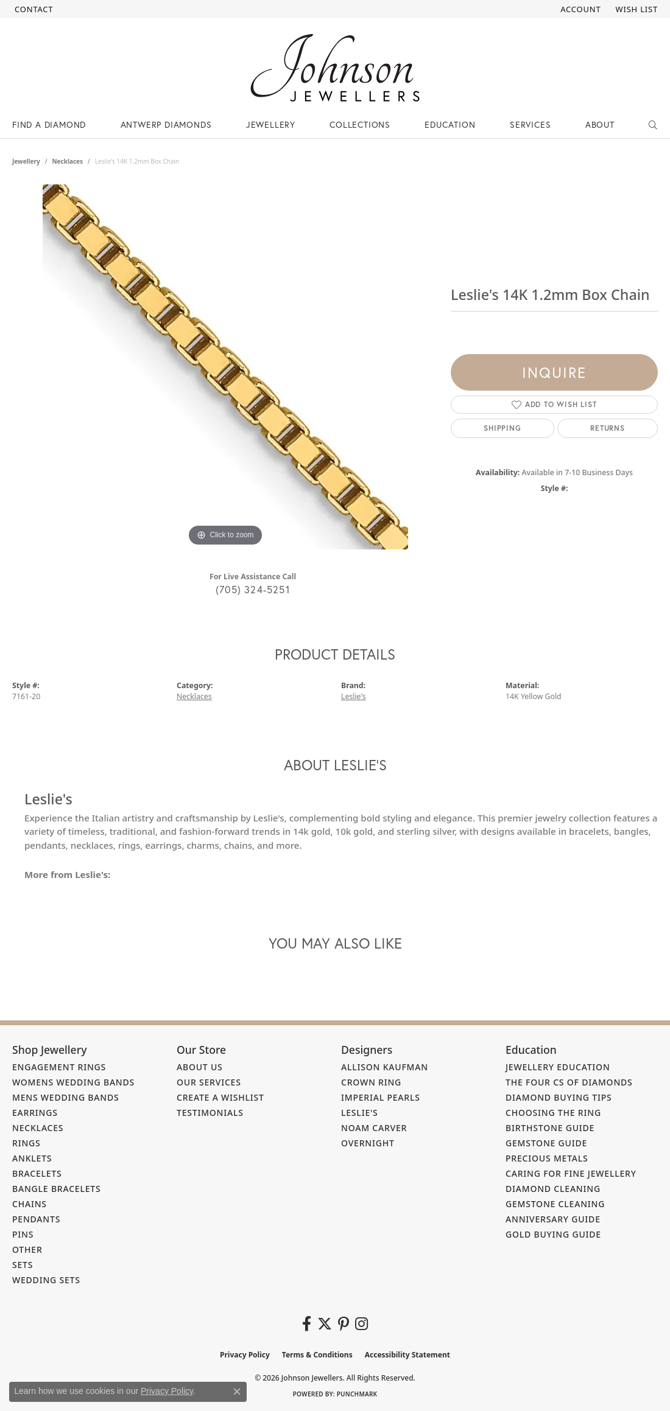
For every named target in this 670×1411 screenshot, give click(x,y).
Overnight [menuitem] (368, 1143)
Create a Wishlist (220, 1097)
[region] (225, 366)
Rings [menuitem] (26, 1143)
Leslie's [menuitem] (359, 1112)
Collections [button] (360, 124)
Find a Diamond (49, 124)
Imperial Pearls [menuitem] (380, 1097)
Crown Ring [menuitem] (371, 1082)
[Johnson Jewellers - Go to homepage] (335, 67)
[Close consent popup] (237, 1391)
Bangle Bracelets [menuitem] (56, 1188)
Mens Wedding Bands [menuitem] (65, 1097)
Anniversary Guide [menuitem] (553, 1219)
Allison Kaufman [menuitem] (384, 1067)
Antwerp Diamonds (166, 124)
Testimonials (210, 1112)
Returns (607, 428)
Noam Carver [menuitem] (374, 1128)
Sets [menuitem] (22, 1264)
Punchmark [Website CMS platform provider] (357, 1394)
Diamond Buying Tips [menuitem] (559, 1097)
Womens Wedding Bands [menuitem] (73, 1082)
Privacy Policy (245, 1355)
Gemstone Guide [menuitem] (546, 1143)
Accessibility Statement (407, 1355)
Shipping (502, 428)
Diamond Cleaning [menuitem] (553, 1188)
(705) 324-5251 (253, 589)
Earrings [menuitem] (35, 1112)
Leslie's (353, 696)
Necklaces (67, 161)
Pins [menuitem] (23, 1234)
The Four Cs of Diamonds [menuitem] (569, 1082)
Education (450, 124)
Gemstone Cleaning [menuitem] (555, 1204)
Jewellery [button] (270, 124)
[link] (32, 9)
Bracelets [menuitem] (37, 1173)
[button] (579, 9)
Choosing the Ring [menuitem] (553, 1112)
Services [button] (530, 124)
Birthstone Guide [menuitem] (550, 1128)
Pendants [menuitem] (36, 1219)
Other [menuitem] (27, 1249)
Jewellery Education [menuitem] (558, 1067)
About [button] (600, 124)
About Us (200, 1067)
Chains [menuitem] (29, 1204)
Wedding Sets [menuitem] (46, 1280)
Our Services (209, 1082)
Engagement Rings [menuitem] (59, 1067)
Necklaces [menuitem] (37, 1128)
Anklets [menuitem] (32, 1158)
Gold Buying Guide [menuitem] (553, 1234)
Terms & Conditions (317, 1355)
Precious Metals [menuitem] (547, 1158)
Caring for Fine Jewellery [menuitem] (571, 1173)
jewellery (26, 161)
